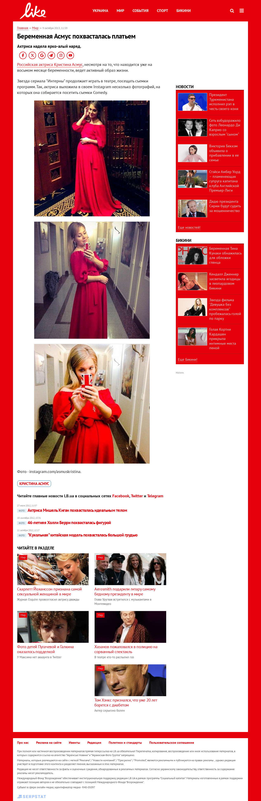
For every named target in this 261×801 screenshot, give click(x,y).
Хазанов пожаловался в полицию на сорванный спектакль (125, 649)
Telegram (155, 496)
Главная (22, 28)
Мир (120, 10)
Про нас (23, 742)
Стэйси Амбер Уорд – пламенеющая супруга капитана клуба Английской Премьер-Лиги (224, 181)
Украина (100, 10)
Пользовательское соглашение (171, 742)
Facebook (120, 496)
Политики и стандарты (125, 742)
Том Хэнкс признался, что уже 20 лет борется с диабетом (125, 702)
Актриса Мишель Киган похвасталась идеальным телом (72, 510)
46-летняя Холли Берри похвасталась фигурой (64, 522)
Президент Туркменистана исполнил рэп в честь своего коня (223, 101)
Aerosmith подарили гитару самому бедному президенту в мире (124, 591)
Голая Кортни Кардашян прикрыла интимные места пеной (222, 338)
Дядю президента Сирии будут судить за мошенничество (225, 206)
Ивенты (74, 742)
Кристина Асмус (34, 483)
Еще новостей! (189, 227)
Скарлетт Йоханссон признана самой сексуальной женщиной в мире (49, 591)
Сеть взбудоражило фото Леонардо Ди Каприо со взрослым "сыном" (225, 127)
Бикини (183, 10)
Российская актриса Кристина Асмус (50, 64)
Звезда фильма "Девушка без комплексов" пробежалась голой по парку (225, 309)
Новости (185, 86)
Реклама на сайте (48, 742)
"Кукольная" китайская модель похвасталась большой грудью (77, 535)
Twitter (137, 496)
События (140, 10)
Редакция (94, 742)
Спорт (162, 10)
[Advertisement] (51, 693)
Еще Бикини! (187, 359)
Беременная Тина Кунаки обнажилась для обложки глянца (225, 255)
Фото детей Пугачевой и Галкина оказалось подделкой (45, 649)
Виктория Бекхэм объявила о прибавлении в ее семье (224, 153)
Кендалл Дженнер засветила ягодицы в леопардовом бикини (224, 281)
